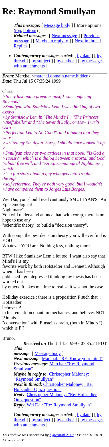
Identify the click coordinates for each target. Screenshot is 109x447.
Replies (20, 45)
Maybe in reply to (52, 40)
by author (65, 60)
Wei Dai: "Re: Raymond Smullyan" (59, 404)
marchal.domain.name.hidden (61, 75)
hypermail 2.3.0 (62, 435)
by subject (41, 60)
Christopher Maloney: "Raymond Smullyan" (51, 377)
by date (83, 55)
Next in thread (88, 40)
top (18, 30)
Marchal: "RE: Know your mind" (72, 358)
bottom (29, 30)
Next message (64, 35)
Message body (57, 25)
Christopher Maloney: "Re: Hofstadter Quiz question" (53, 387)
